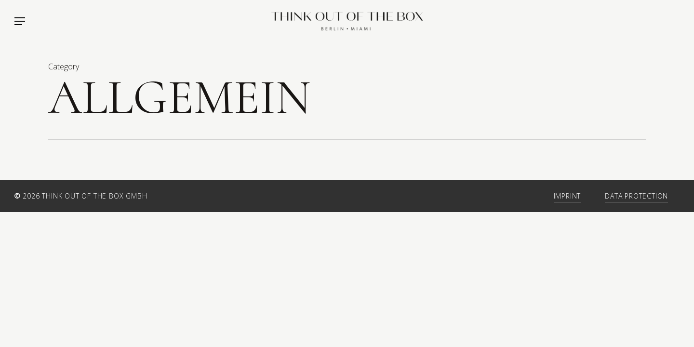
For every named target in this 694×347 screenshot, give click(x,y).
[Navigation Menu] (19, 21)
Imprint (567, 195)
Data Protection (636, 195)
